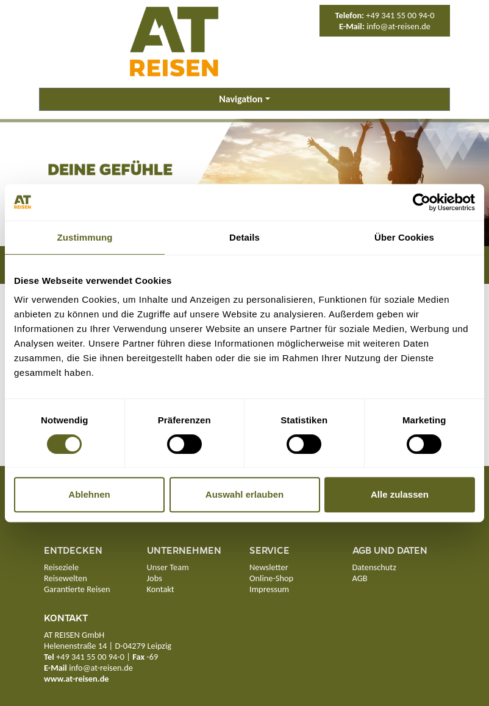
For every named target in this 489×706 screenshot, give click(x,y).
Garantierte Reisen (77, 589)
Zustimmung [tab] (85, 237)
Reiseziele (61, 567)
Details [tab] (244, 237)
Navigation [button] (240, 99)
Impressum (269, 589)
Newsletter (268, 567)
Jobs (154, 578)
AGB (360, 578)
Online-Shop (271, 578)
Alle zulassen (400, 494)
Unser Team (168, 567)
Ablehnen (89, 494)
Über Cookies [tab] (404, 237)
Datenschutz (374, 567)
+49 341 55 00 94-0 (400, 15)
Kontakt (160, 589)
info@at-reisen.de (398, 26)
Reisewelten (65, 578)
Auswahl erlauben (244, 494)
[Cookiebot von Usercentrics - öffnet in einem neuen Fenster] (421, 202)
